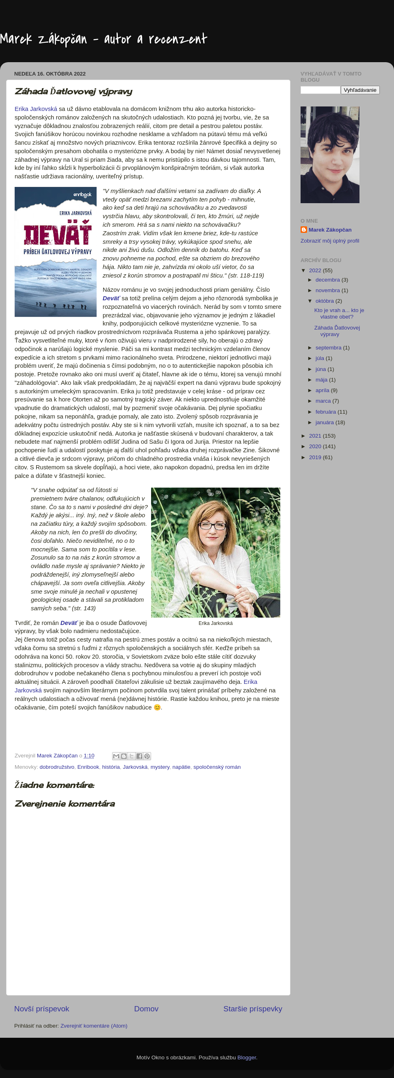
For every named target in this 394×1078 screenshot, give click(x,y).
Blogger (246, 1057)
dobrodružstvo (57, 767)
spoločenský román (216, 767)
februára (327, 412)
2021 (316, 436)
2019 (316, 457)
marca (324, 401)
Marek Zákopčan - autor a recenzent (104, 39)
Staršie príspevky (252, 1008)
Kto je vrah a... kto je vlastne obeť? (339, 313)
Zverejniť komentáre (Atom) (94, 1026)
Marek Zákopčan (330, 230)
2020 (316, 446)
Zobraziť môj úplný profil (330, 241)
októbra (326, 301)
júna (321, 369)
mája (322, 380)
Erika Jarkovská (36, 109)
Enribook (88, 767)
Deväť (111, 298)
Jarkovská (135, 767)
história (111, 767)
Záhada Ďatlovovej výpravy (337, 331)
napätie (182, 767)
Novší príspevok (41, 1008)
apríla (323, 390)
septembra (329, 348)
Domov (146, 1008)
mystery (160, 767)
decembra (329, 280)
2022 (316, 270)
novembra (329, 290)
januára (326, 422)
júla (321, 358)
